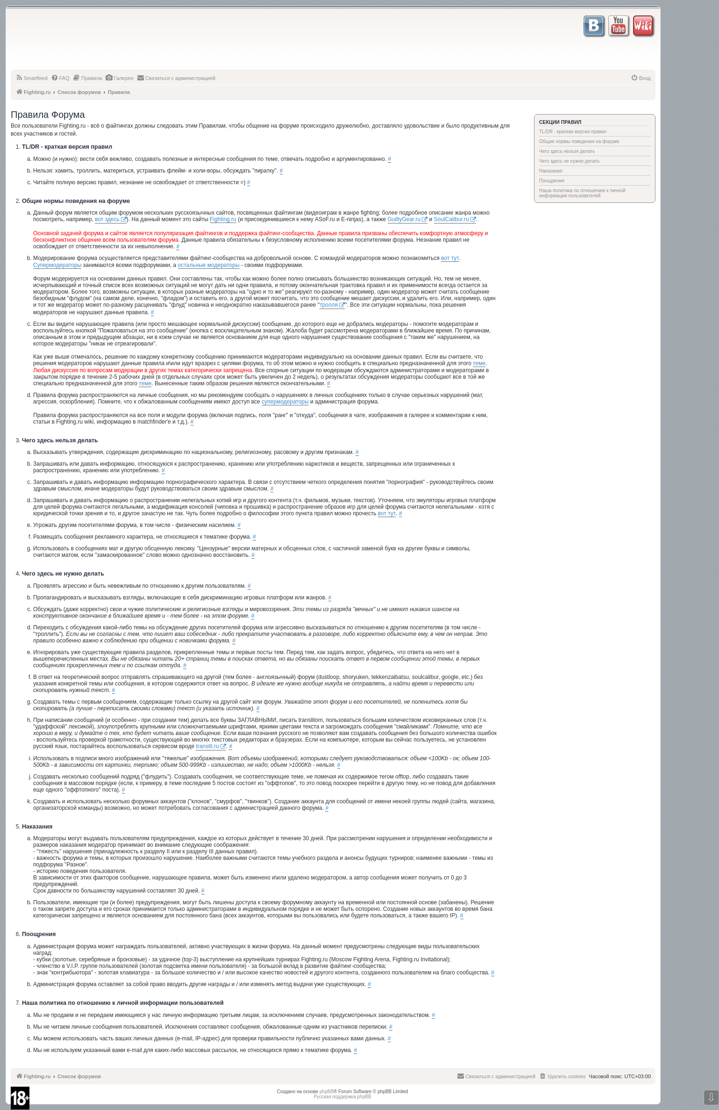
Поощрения (551, 180)
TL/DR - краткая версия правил (572, 131)
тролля (329, 305)
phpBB (327, 1091)
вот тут (450, 258)
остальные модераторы (209, 265)
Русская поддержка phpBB (342, 1096)
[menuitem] (31, 78)
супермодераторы (285, 401)
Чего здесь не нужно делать (569, 161)
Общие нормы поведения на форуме (579, 141)
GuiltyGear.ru (404, 219)
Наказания (550, 170)
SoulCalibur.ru (451, 219)
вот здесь (107, 219)
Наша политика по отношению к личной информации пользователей (582, 193)
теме (479, 363)
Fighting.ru (223, 219)
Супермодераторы (57, 265)
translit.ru (207, 746)
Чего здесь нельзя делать (567, 151)
